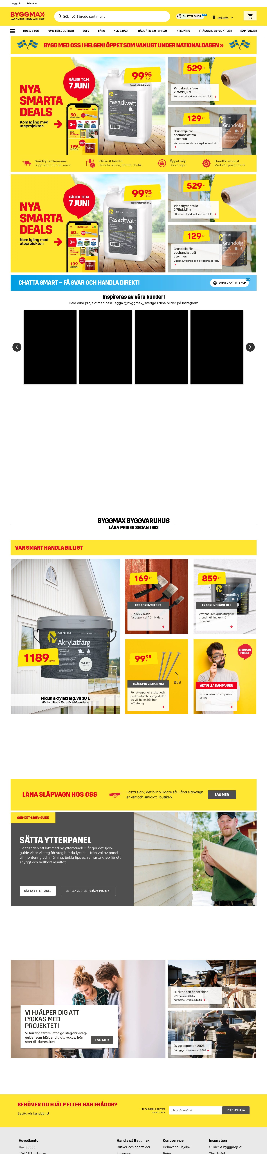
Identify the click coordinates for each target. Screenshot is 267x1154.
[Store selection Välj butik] (222, 18)
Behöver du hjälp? (176, 1147)
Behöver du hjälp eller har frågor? (67, 1104)
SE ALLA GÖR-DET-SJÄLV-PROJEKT (88, 891)
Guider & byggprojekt (225, 1147)
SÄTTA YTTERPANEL (37, 891)
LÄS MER (222, 794)
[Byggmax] (27, 16)
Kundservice (173, 1140)
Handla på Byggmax (133, 1140)
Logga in (16, 3)
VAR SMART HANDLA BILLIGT (49, 548)
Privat (30, 3)
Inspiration (218, 1140)
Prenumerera (236, 1110)
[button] (50, 347)
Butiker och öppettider (133, 1147)
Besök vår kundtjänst (33, 1113)
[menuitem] (12, 31)
